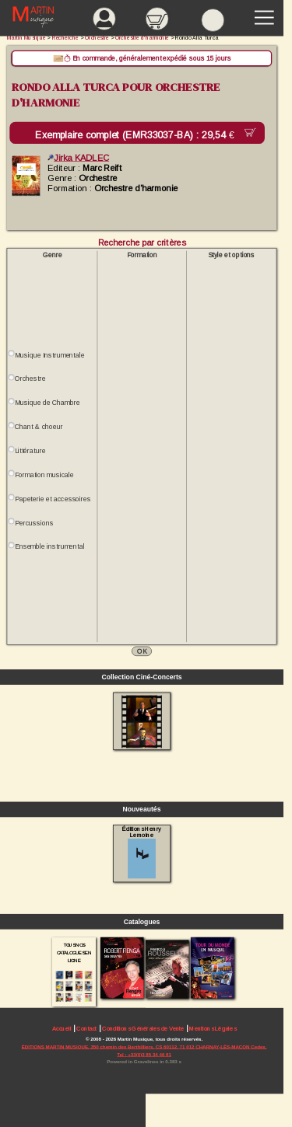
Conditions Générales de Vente (143, 1028)
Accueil (62, 1028)
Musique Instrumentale (49, 355)
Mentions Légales (212, 1028)
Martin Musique (26, 37)
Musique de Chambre (47, 402)
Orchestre (30, 378)
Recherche (65, 37)
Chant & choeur (39, 427)
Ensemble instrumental (49, 546)
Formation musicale (44, 475)
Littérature (30, 451)
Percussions (34, 523)
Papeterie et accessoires (53, 499)
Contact (86, 1028)
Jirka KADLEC (78, 157)
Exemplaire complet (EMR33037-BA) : (137, 135)
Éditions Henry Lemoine (141, 851)
